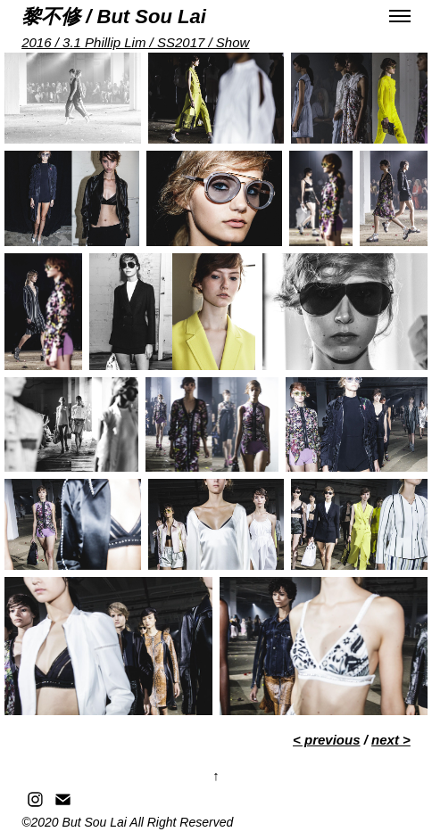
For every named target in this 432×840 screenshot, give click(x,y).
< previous (326, 739)
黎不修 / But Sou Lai (113, 16)
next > (391, 739)
